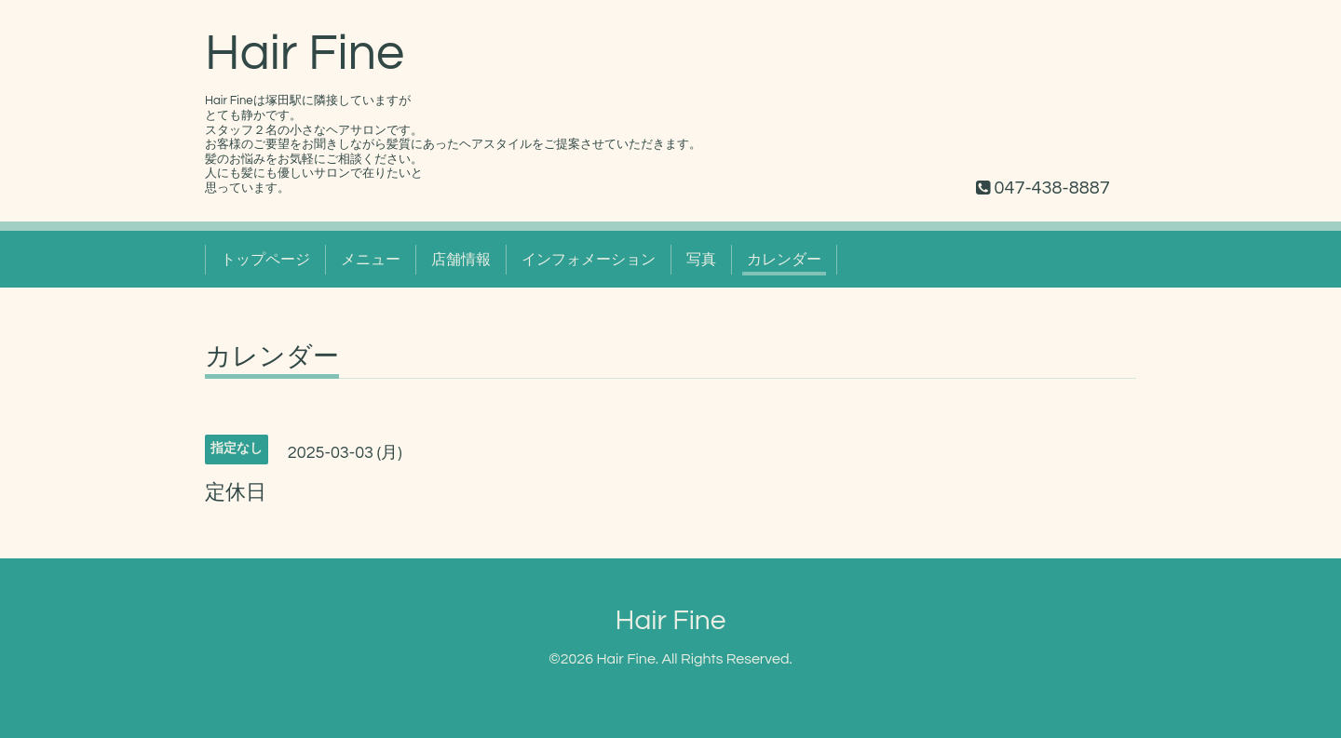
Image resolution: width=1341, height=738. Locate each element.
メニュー (370, 259)
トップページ (265, 259)
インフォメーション (589, 259)
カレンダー (784, 259)
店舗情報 (461, 259)
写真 (701, 259)
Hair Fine (304, 53)
